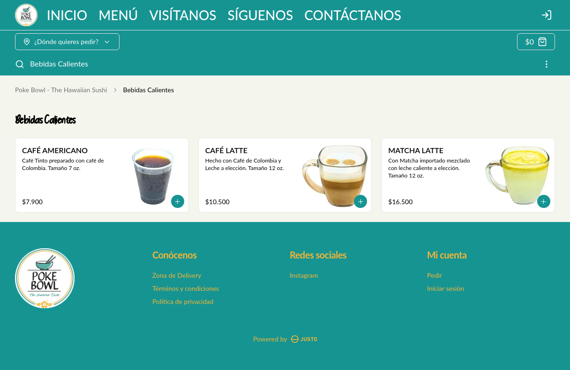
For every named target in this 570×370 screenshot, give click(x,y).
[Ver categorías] (546, 64)
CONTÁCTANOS (352, 15)
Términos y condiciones (185, 288)
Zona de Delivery (177, 275)
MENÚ (118, 15)
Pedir (434, 275)
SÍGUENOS (260, 15)
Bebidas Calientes (59, 63)
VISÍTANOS (183, 15)
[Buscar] (19, 64)
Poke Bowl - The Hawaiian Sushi (61, 90)
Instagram (304, 275)
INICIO (67, 15)
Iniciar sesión (445, 288)
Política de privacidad (182, 301)
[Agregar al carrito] (177, 201)
